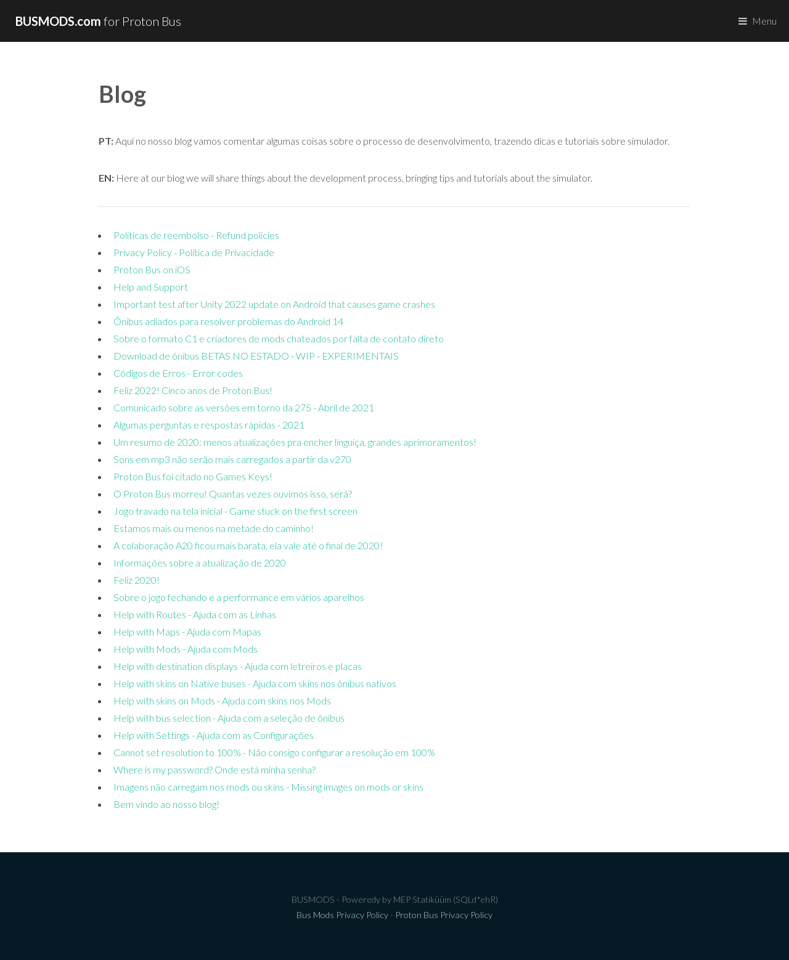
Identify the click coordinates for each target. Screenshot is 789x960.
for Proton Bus (98, 21)
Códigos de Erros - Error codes (178, 373)
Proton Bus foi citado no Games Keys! (192, 476)
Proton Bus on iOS (151, 269)
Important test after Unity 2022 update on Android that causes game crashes (274, 304)
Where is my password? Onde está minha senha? (214, 769)
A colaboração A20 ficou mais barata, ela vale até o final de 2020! (248, 545)
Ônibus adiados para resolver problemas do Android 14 (228, 321)
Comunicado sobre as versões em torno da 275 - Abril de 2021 (243, 407)
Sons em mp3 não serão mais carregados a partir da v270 (232, 459)
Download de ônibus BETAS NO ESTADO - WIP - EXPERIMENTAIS (256, 355)
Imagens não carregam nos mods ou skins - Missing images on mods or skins (268, 787)
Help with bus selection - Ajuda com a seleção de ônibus (229, 718)
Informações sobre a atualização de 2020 (199, 562)
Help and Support (150, 286)
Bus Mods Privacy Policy (342, 915)
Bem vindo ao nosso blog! (166, 804)
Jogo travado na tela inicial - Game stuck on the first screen (235, 511)
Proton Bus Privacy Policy (444, 915)
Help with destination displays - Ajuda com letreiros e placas (237, 666)
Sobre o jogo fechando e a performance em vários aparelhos (238, 597)
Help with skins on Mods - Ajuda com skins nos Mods (222, 700)
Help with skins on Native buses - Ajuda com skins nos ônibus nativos (254, 683)
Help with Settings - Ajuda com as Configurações (213, 735)
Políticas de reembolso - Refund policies (196, 235)
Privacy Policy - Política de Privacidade (193, 252)
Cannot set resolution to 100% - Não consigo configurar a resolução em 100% (274, 752)
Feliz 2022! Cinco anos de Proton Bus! (192, 390)
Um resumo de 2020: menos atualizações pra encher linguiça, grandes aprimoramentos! (294, 442)
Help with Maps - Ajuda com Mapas (187, 631)
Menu (764, 20)
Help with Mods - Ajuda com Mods (185, 649)
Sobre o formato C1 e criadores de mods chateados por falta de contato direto (278, 338)
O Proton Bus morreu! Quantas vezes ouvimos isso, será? (232, 493)
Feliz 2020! (136, 580)
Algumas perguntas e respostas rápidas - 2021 (209, 424)
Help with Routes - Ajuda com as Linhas (194, 614)
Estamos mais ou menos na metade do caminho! (213, 528)
